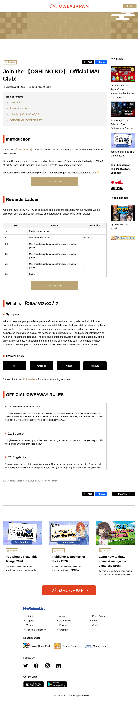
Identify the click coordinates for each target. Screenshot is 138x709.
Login (130, 6)
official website (29, 379)
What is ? (24, 114)
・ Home (28, 616)
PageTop (122, 494)
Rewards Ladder (18, 108)
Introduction (16, 102)
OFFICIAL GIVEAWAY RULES (26, 120)
